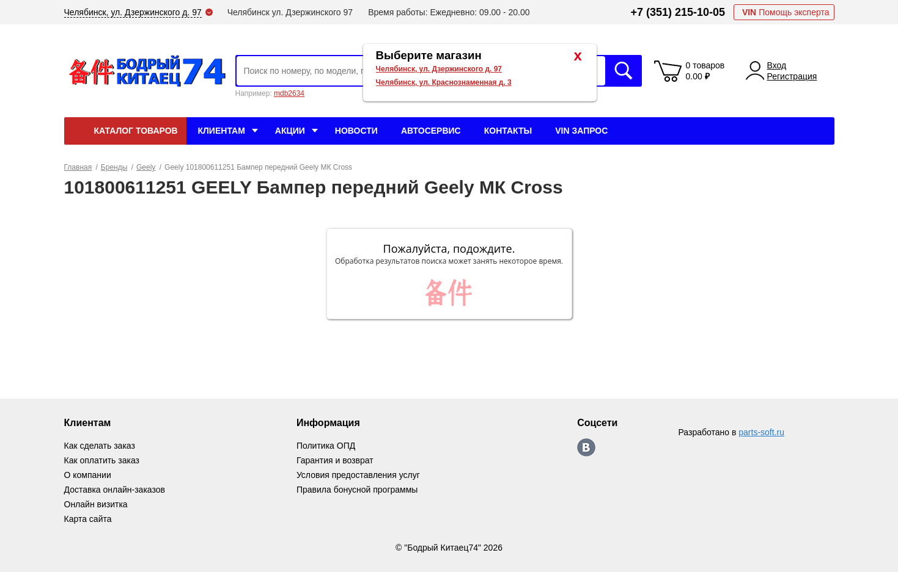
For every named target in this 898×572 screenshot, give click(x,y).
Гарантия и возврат (335, 460)
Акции (290, 131)
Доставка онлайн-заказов (114, 489)
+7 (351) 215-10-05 (677, 12)
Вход (777, 65)
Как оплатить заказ (101, 460)
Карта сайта (88, 519)
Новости (356, 131)
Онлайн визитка (96, 504)
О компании (87, 475)
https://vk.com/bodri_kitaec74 (586, 447)
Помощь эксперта (786, 12)
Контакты (508, 131)
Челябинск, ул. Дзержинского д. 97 (439, 69)
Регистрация (792, 76)
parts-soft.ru (761, 432)
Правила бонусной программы (357, 489)
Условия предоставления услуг (358, 475)
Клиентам (221, 131)
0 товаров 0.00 (705, 70)
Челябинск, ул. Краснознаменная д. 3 (444, 82)
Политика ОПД (325, 446)
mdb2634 (289, 93)
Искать (623, 70)
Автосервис (431, 131)
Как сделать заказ (99, 446)
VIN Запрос (581, 131)
